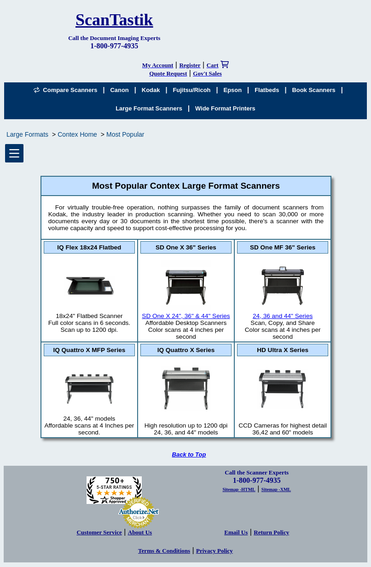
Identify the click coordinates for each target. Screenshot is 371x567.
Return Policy (271, 532)
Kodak (151, 90)
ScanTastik (114, 20)
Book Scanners (313, 90)
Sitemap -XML (276, 489)
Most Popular (125, 134)
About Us (140, 532)
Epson (233, 90)
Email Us (236, 532)
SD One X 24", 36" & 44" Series (186, 312)
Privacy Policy (214, 550)
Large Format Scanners (149, 108)
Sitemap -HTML (238, 489)
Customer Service (99, 532)
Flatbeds (267, 90)
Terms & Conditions (164, 550)
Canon (119, 90)
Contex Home (77, 134)
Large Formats (27, 134)
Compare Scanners (65, 90)
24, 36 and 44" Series (283, 312)
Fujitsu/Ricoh (191, 90)
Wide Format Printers (225, 108)
